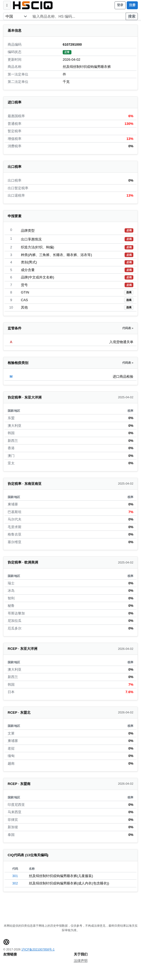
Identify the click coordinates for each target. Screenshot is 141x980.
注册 (132, 5)
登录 (120, 5)
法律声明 (81, 961)
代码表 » (127, 328)
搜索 (131, 16)
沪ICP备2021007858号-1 (37, 949)
